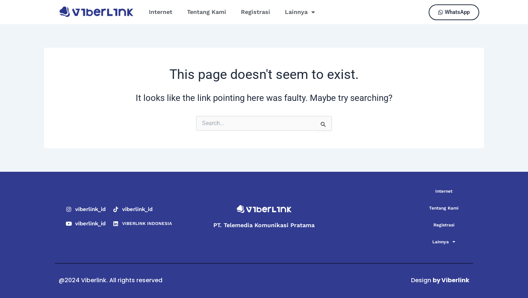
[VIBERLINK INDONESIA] (115, 223)
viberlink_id (90, 209)
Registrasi (255, 11)
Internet (160, 11)
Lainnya (300, 12)
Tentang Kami (206, 11)
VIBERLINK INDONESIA (147, 223)
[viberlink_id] (69, 209)
